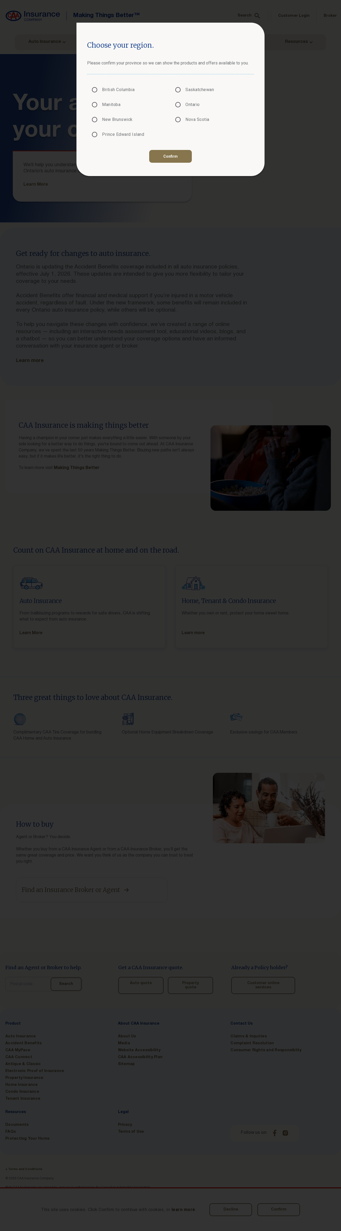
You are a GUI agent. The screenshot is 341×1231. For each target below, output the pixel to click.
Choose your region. (120, 45)
